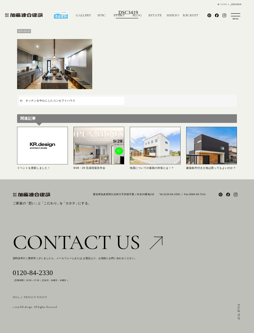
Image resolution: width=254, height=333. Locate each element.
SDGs (16, 297)
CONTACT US (88, 242)
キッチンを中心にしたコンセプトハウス (50, 100)
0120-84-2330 (33, 273)
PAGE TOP (239, 312)
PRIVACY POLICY (35, 297)
